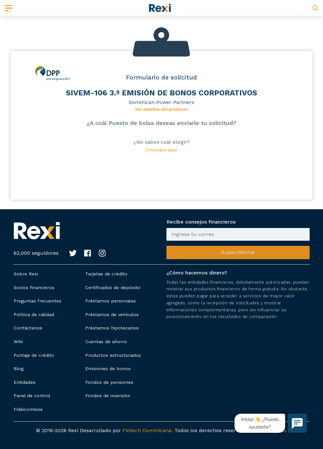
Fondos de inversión (107, 395)
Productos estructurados (113, 355)
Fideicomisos (28, 409)
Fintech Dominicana (147, 430)
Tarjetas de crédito (106, 273)
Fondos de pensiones (109, 382)
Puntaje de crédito (34, 355)
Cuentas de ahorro (106, 341)
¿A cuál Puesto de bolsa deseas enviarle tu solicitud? (161, 123)
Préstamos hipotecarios (112, 327)
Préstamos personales (110, 300)
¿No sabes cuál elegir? (161, 142)
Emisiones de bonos (108, 368)
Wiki (18, 341)
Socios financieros (34, 287)
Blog (19, 368)
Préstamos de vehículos (112, 314)
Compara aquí (161, 150)
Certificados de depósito (112, 287)
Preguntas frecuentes (37, 300)
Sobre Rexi (26, 273)
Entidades (25, 382)
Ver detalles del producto (161, 109)
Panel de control (32, 395)
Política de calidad (34, 314)
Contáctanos (28, 327)
